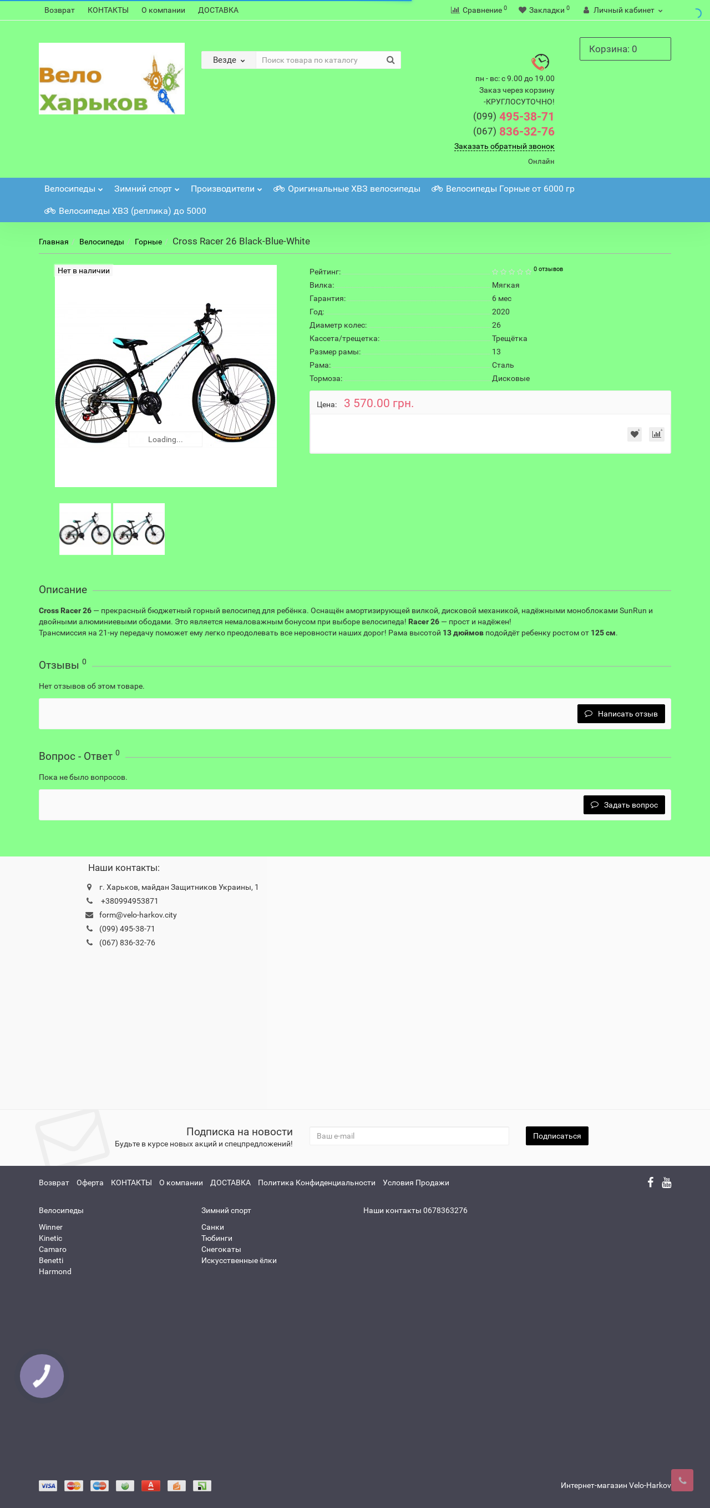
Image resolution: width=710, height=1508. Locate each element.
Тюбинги (216, 1238)
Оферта (90, 1182)
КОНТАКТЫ (108, 10)
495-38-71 (514, 116)
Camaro (53, 1249)
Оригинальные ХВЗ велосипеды (346, 188)
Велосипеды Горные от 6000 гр (503, 188)
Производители (226, 186)
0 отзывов (548, 269)
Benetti (51, 1260)
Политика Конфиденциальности (317, 1182)
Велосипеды (73, 186)
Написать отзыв (621, 713)
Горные (148, 241)
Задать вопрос (624, 804)
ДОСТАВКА (218, 10)
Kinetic (50, 1238)
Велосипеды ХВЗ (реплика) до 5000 (125, 211)
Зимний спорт (147, 186)
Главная (54, 241)
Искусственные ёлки (239, 1260)
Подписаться (557, 1135)
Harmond (55, 1271)
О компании (163, 10)
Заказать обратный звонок (504, 146)
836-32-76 (514, 131)
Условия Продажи (416, 1182)
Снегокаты (221, 1249)
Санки (212, 1227)
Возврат (59, 10)
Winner (51, 1227)
